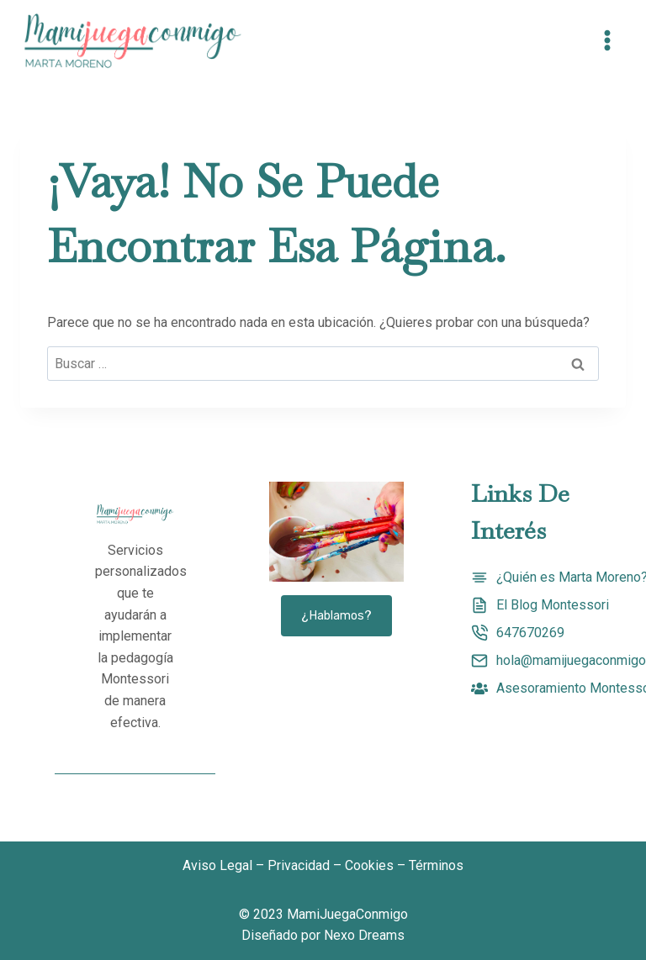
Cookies (369, 865)
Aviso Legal (217, 865)
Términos (436, 865)
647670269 (530, 633)
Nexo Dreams (364, 935)
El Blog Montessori (552, 605)
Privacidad (298, 865)
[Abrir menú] (607, 40)
